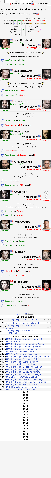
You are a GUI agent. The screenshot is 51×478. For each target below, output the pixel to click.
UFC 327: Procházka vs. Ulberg (21, 364)
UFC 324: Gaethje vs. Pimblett (20, 389)
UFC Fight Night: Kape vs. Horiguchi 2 (24, 339)
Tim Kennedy (30, 45)
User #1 (7, 21)
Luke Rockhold (22, 40)
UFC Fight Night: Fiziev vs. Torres (22, 319)
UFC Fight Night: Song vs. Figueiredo (24, 346)
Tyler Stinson (30, 287)
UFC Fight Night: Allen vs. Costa (21, 349)
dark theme (48, 5)
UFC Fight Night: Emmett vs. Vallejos (23, 374)
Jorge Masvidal (22, 161)
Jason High (20, 191)
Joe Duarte (31, 226)
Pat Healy (19, 251)
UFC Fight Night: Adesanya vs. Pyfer (23, 369)
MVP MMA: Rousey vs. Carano (21, 352)
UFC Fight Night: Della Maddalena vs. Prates (27, 357)
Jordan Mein (20, 281)
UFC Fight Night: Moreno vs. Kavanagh (24, 379)
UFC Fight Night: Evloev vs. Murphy (23, 372)
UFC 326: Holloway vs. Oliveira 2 (21, 377)
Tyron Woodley (28, 76)
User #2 (7, 23)
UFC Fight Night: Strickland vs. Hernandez (26, 382)
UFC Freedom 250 (15, 341)
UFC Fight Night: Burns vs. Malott (22, 362)
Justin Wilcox (29, 166)
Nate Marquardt (22, 70)
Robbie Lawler (29, 106)
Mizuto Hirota (30, 256)
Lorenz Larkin (21, 101)
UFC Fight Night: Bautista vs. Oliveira (23, 384)
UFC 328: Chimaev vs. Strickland (22, 354)
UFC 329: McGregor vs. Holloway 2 (22, 323)
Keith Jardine (30, 136)
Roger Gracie (21, 131)
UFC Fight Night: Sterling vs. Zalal (22, 359)
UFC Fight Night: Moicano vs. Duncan (24, 367)
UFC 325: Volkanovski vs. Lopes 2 (22, 387)
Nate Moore (31, 196)
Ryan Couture (21, 221)
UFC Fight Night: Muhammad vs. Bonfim (25, 344)
